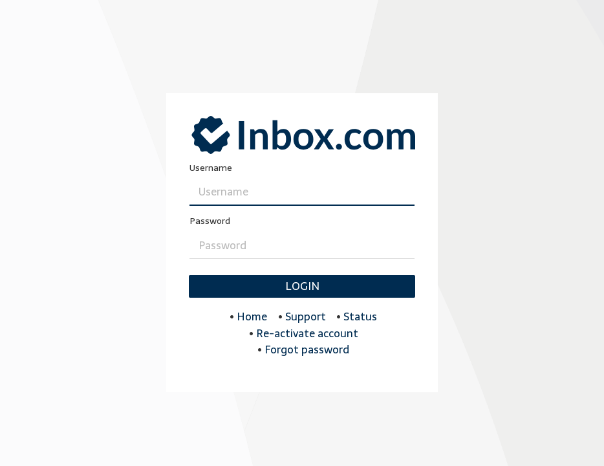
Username (210, 168)
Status (360, 316)
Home (252, 316)
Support (305, 316)
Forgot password (306, 349)
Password (209, 221)
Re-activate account (307, 333)
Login (302, 286)
